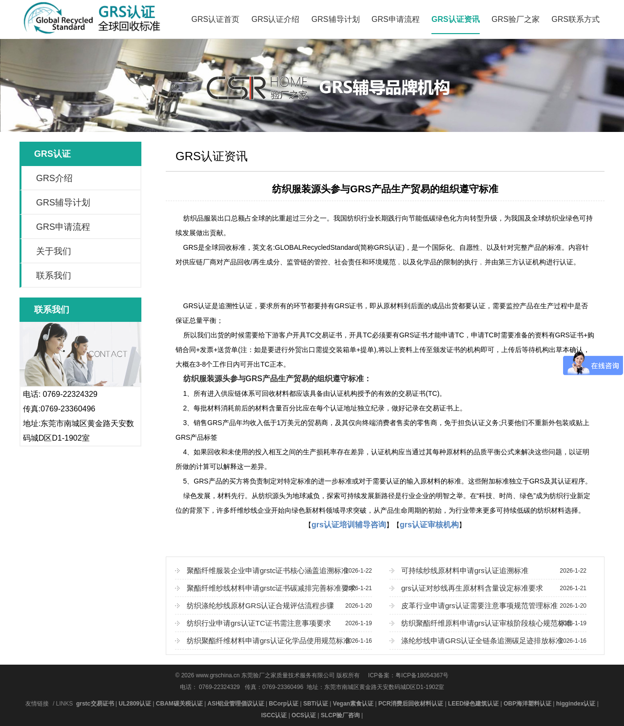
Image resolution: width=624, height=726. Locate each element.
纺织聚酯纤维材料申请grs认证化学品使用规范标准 (273, 641)
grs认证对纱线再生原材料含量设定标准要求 (488, 588)
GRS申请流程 (395, 19)
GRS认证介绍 (276, 19)
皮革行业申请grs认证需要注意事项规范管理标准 (488, 605)
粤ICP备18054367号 (421, 675)
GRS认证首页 (216, 19)
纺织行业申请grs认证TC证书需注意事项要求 (273, 623)
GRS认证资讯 (455, 19)
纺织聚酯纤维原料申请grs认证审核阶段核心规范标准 (488, 623)
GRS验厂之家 (515, 19)
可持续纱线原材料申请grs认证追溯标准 (488, 570)
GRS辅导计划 (336, 19)
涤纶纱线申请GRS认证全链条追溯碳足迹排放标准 (488, 641)
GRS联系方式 (575, 19)
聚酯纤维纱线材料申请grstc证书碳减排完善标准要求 (273, 588)
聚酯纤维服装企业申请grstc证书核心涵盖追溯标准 (273, 570)
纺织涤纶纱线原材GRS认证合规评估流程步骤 (273, 605)
